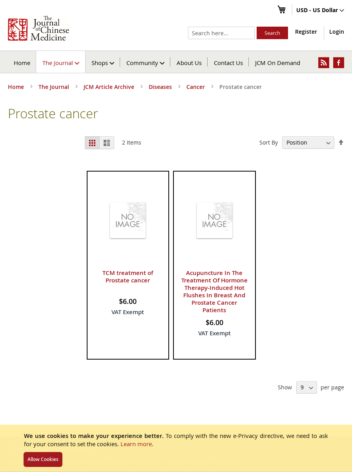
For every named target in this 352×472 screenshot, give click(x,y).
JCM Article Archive (110, 86)
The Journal (54, 86)
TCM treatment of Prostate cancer (127, 276)
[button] (320, 10)
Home (22, 63)
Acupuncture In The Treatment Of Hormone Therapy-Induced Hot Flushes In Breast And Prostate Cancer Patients (214, 291)
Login (336, 31)
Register (306, 31)
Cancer (196, 86)
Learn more (136, 444)
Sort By (268, 142)
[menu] (176, 62)
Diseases (161, 86)
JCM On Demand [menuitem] (277, 63)
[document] (176, 448)
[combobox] (221, 33)
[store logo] (38, 28)
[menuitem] (61, 62)
